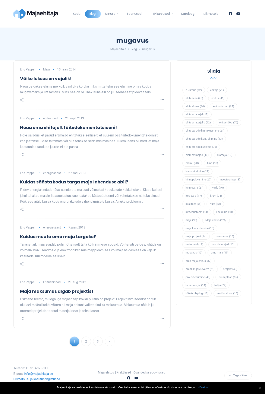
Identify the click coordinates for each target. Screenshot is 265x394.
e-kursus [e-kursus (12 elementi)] (194, 90)
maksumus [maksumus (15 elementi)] (224, 236)
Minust (110, 14)
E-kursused (161, 14)
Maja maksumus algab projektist (56, 291)
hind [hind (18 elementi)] (212, 163)
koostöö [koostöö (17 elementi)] (194, 195)
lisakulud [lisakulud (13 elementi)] (224, 212)
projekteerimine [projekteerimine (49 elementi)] (198, 277)
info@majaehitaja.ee (38, 374)
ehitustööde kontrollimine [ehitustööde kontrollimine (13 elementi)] (204, 138)
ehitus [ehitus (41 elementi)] (217, 98)
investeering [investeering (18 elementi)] (230, 179)
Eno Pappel (27, 69)
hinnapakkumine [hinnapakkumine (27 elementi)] (198, 179)
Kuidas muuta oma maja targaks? (58, 237)
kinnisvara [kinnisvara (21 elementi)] (195, 187)
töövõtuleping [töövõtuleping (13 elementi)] (197, 293)
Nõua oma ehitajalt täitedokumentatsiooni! (68, 127)
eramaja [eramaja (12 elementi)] (224, 155)
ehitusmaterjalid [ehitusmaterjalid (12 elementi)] (198, 122)
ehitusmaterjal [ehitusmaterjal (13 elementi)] (197, 114)
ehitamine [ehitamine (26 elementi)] (194, 98)
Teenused (134, 14)
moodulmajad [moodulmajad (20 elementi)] (223, 244)
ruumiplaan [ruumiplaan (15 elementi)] (228, 277)
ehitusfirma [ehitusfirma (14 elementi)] (195, 106)
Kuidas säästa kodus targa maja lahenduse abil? (74, 182)
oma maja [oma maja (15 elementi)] (219, 252)
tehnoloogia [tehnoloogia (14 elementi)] (196, 285)
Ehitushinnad (52, 282)
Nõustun (203, 387)
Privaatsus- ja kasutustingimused (36, 379)
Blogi (92, 14)
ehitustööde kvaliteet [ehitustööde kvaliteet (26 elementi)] (201, 146)
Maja (46, 69)
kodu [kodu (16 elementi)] (218, 187)
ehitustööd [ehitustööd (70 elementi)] (228, 122)
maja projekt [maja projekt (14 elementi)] (196, 236)
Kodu (77, 14)
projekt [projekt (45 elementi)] (230, 269)
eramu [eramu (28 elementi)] (192, 163)
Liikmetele (211, 14)
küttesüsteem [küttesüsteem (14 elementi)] (197, 212)
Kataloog (188, 14)
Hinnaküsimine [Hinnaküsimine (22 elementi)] (197, 171)
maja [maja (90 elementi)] (191, 220)
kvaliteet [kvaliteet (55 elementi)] (193, 203)
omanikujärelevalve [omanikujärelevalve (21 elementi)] (200, 269)
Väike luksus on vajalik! (46, 79)
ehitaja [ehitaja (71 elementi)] (217, 90)
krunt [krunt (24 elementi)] (216, 195)
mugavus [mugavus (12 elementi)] (194, 252)
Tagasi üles (238, 375)
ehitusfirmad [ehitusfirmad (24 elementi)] (223, 106)
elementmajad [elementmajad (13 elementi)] (197, 155)
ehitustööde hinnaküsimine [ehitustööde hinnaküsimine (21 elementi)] (205, 130)
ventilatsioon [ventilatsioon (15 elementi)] (227, 293)
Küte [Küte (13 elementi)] (215, 203)
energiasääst (52, 173)
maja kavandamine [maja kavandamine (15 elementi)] (200, 228)
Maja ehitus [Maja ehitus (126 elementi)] (216, 220)
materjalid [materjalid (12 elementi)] (194, 244)
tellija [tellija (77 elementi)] (220, 285)
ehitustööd (50, 118)
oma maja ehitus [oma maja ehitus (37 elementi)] (198, 260)
